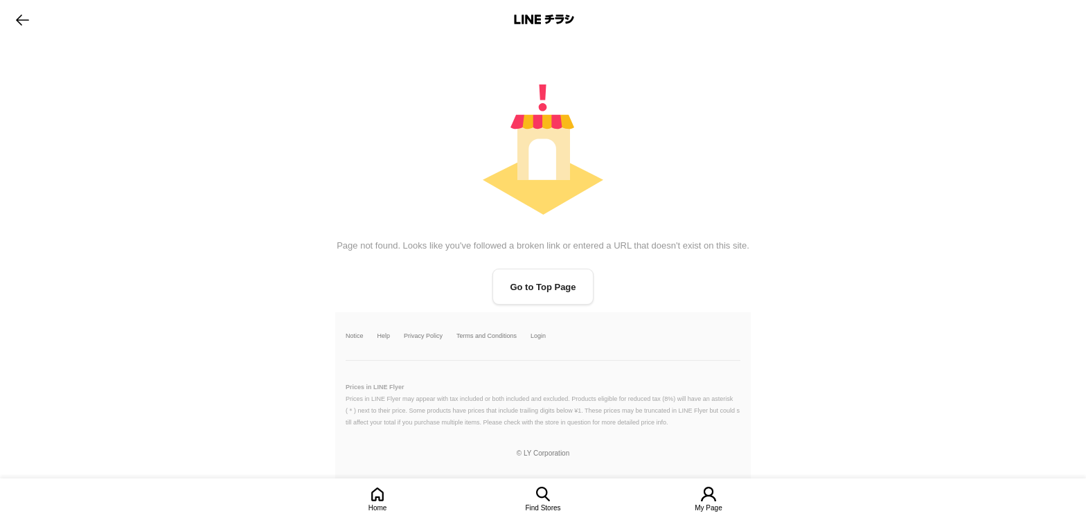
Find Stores (542, 508)
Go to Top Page (543, 287)
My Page (708, 508)
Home (377, 508)
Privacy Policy (423, 336)
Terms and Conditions (486, 336)
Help (384, 336)
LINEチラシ (544, 19)
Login (538, 336)
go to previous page (22, 19)
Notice (355, 336)
